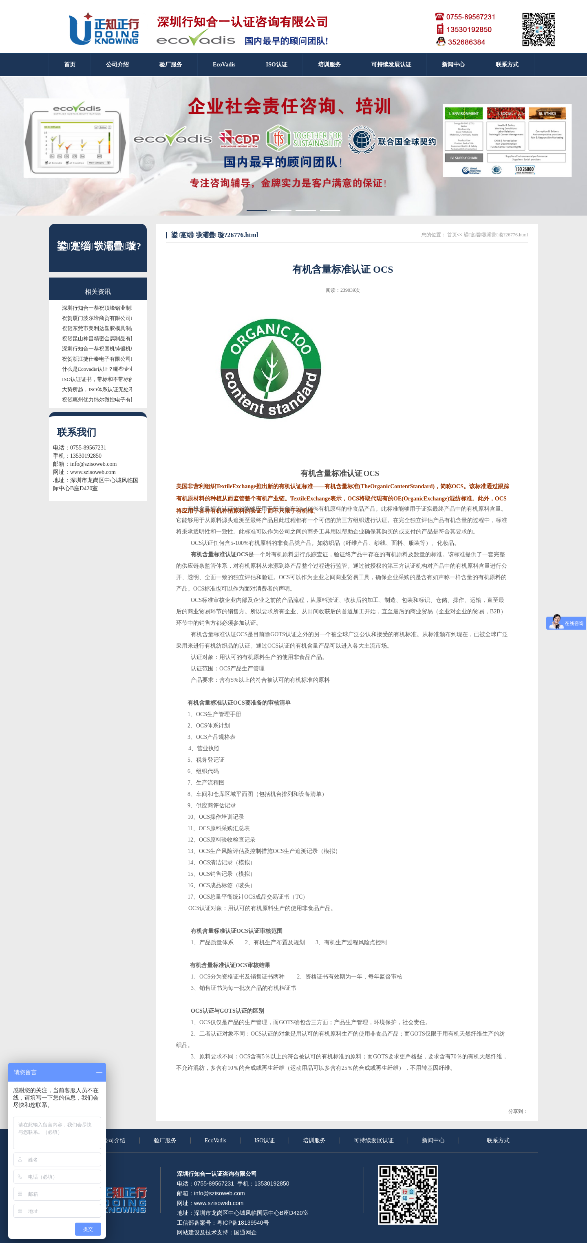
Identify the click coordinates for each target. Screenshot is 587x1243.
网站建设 (188, 1232)
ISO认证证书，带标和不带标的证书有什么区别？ (119, 379)
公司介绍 (114, 1140)
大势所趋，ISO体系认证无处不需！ (103, 389)
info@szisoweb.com (93, 464)
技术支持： (219, 1232)
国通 (239, 1232)
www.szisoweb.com (93, 472)
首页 (452, 235)
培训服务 (314, 1140)
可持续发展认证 (374, 1140)
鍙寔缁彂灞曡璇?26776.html (495, 235)
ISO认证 (264, 1140)
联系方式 (498, 1140)
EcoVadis (215, 1140)
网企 (251, 1232)
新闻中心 (433, 1140)
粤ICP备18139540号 (243, 1222)
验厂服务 (165, 1140)
